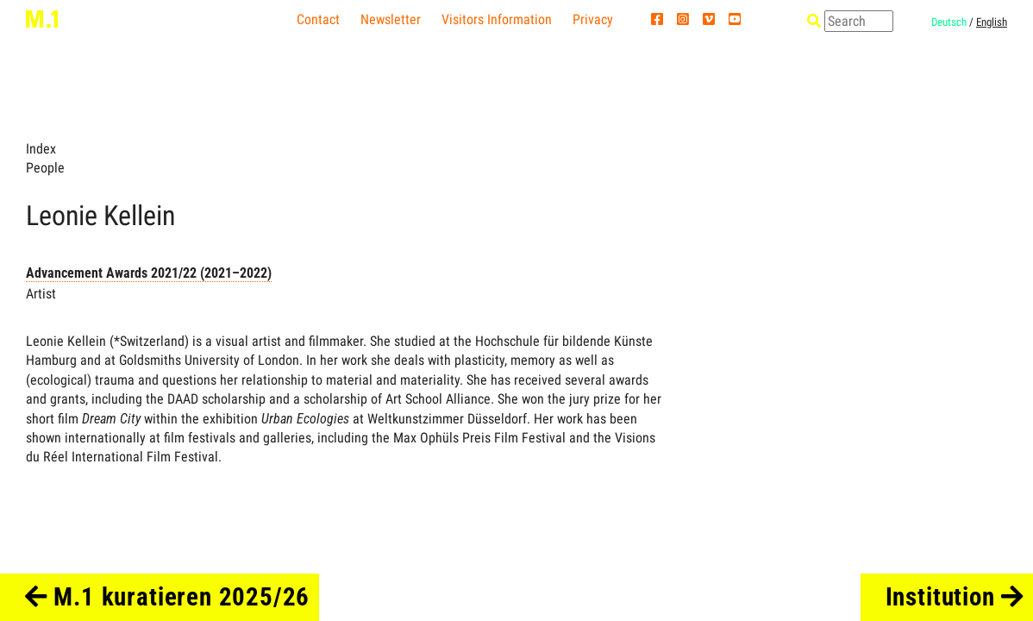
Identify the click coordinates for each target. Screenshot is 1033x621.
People (45, 168)
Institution (955, 597)
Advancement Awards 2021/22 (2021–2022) (149, 273)
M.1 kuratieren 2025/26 (167, 597)
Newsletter (390, 19)
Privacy (593, 19)
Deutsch (949, 22)
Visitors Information (496, 19)
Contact (318, 19)
